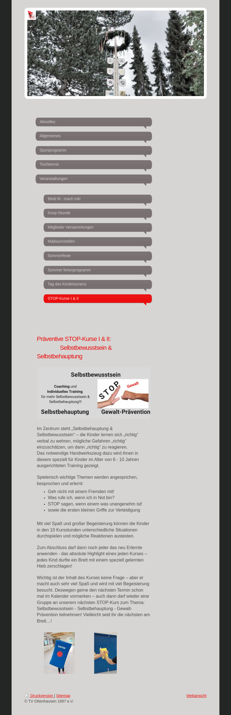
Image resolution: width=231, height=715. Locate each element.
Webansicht (197, 695)
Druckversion (39, 695)
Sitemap (63, 695)
